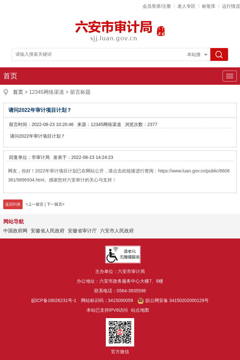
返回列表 (13, 204)
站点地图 (140, 310)
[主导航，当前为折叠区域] (230, 76)
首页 (10, 76)
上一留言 (36, 204)
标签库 (208, 6)
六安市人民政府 (117, 230)
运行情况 (231, 6)
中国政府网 (15, 230)
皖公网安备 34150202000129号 (173, 300)
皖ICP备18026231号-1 (53, 300)
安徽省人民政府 (48, 230)
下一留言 (54, 204)
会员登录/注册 (157, 6)
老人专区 (186, 6)
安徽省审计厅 (82, 230)
